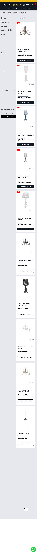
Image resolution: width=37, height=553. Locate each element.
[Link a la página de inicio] (4, 12)
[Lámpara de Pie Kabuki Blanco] (25, 84)
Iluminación (23, 12)
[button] (8, 22)
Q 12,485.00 (12, 113)
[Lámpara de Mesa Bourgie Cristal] (25, 211)
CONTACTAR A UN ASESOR (26, 271)
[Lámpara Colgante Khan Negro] (25, 254)
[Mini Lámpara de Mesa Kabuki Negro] (25, 297)
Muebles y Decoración (12, 12)
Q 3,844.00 (6, 113)
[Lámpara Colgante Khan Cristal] (25, 340)
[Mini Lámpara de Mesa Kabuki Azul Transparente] (25, 126)
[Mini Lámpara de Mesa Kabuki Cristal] (25, 169)
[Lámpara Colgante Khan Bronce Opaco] (25, 42)
